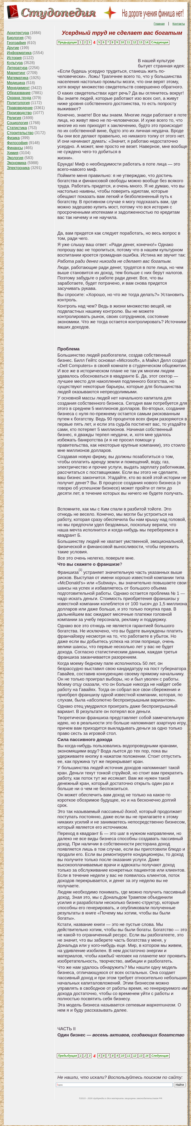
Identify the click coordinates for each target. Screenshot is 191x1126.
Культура (15, 63)
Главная (159, 23)
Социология (17, 123)
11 (128, 42)
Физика (13, 138)
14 (146, 42)
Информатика (19, 53)
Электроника (18, 168)
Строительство (20, 133)
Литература (17, 68)
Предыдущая (67, 42)
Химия (12, 153)
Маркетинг (16, 73)
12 (134, 42)
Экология (15, 158)
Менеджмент (18, 88)
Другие (13, 48)
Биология (15, 38)
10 (122, 42)
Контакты (178, 23)
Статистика (17, 128)
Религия (14, 118)
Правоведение (20, 108)
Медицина (16, 83)
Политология (18, 103)
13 (140, 42)
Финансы (15, 148)
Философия (17, 143)
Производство (19, 113)
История (14, 58)
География (16, 43)
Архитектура (18, 33)
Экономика (16, 163)
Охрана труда (19, 98)
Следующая (159, 42)
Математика (17, 78)
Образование (18, 93)
